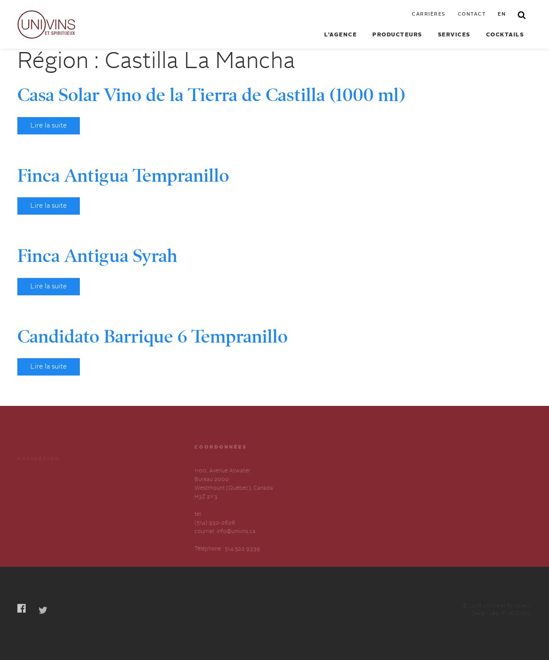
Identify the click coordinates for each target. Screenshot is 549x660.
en (502, 14)
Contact (472, 14)
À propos (29, 501)
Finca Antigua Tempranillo (123, 175)
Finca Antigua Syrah (97, 256)
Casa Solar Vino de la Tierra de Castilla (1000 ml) (211, 95)
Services (454, 35)
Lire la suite (48, 125)
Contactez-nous (117, 501)
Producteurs (397, 35)
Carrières (429, 14)
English (106, 517)
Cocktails (505, 35)
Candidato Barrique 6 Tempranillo (152, 336)
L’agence (340, 35)
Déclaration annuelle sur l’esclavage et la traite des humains (49, 525)
